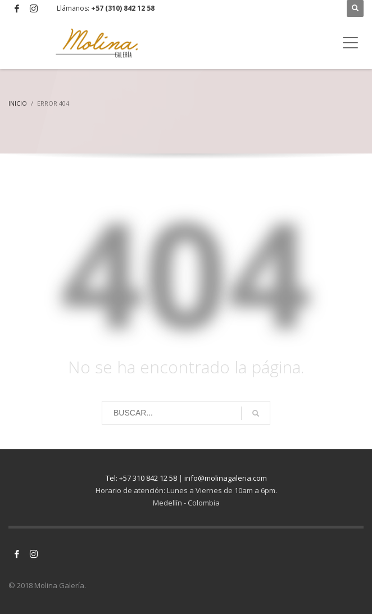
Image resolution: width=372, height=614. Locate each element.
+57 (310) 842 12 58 (123, 8)
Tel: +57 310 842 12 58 (141, 478)
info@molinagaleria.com (225, 478)
